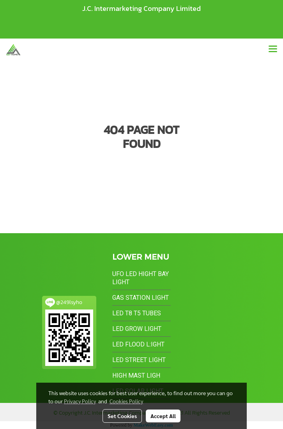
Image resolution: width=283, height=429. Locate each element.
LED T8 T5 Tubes (136, 313)
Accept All (163, 415)
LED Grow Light (136, 328)
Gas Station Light (140, 297)
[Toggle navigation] (272, 49)
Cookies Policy (126, 400)
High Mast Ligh (136, 375)
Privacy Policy (80, 400)
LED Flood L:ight (138, 344)
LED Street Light (139, 360)
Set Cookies (122, 415)
